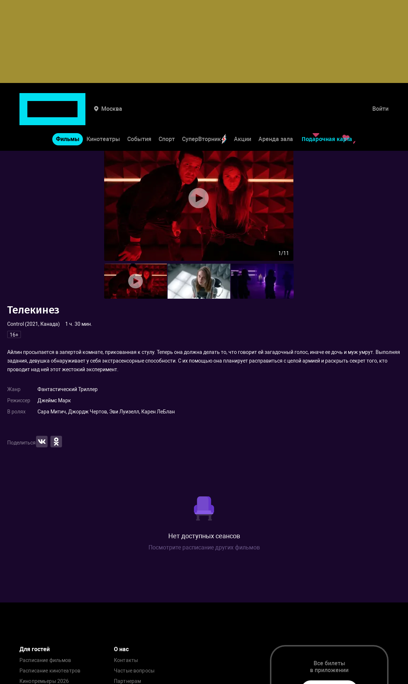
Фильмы (67, 113)
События (139, 113)
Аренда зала (275, 113)
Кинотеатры (103, 113)
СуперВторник (204, 114)
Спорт (167, 113)
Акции (242, 113)
